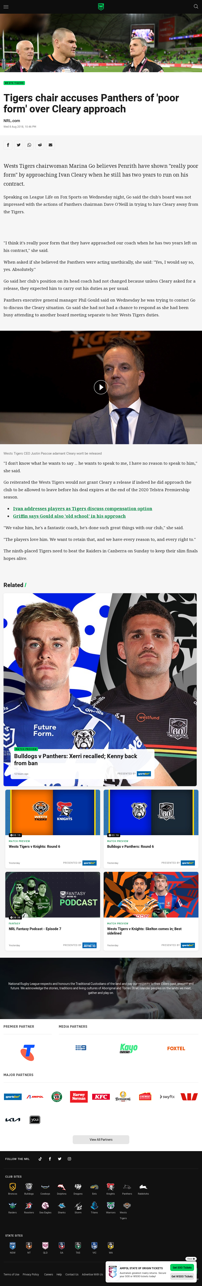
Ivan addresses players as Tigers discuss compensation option (82, 509)
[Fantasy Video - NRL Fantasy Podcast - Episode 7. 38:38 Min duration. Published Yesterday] (52, 911)
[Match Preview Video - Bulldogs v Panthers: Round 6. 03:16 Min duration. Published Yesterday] (151, 829)
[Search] (196, 6)
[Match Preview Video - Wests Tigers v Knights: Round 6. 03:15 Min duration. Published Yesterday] (52, 829)
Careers (48, 1274)
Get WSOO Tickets (182, 1276)
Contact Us (71, 1274)
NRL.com (12, 120)
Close (191, 1259)
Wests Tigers (14, 83)
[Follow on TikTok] (40, 1159)
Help (59, 1274)
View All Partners (101, 1139)
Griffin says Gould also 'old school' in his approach (69, 516)
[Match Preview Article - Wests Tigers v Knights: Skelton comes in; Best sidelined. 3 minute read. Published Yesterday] (151, 911)
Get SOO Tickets (182, 1267)
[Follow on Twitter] (59, 1159)
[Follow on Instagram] (69, 1159)
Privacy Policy (31, 1274)
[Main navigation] (6, 6)
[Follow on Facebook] (50, 1159)
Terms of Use (11, 1274)
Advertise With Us (92, 1274)
